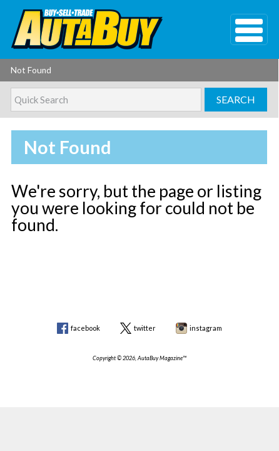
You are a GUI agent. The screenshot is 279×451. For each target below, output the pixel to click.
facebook (85, 328)
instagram (206, 328)
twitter (145, 328)
